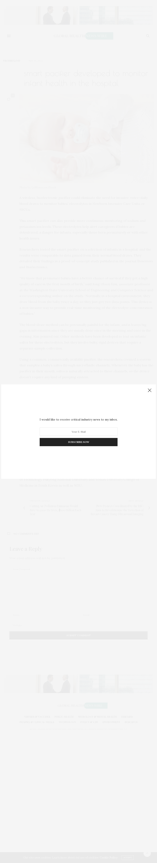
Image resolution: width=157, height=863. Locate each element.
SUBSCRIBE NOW (78, 442)
